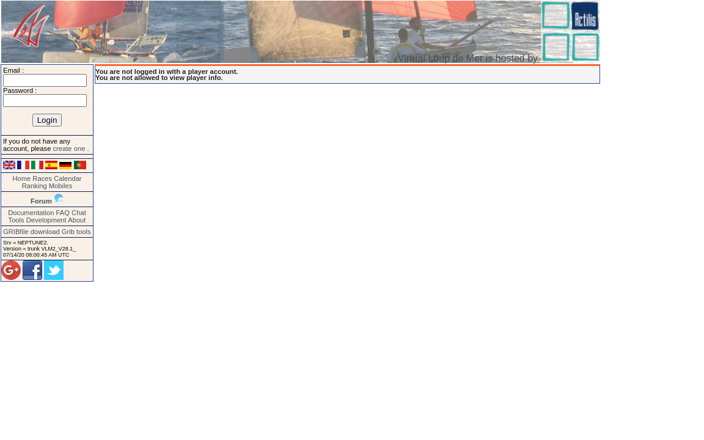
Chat (79, 212)
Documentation (31, 212)
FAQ (63, 212)
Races (42, 178)
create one (70, 148)
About (77, 220)
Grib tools (76, 231)
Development (46, 220)
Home (21, 178)
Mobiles (61, 185)
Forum (41, 201)
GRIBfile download (31, 231)
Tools (16, 220)
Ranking (34, 185)
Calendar (67, 178)
